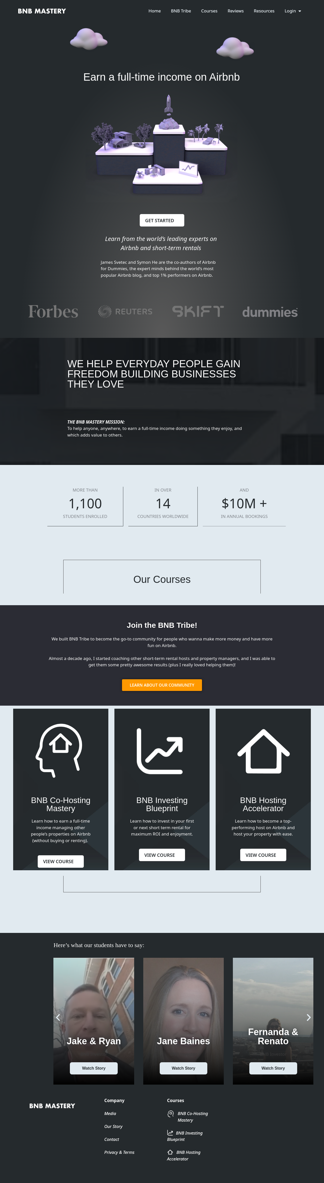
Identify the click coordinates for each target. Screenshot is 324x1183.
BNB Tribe (181, 11)
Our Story (113, 1137)
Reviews (236, 11)
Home (155, 11)
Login (293, 11)
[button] (58, 1028)
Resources (264, 11)
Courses (209, 11)
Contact (111, 1150)
